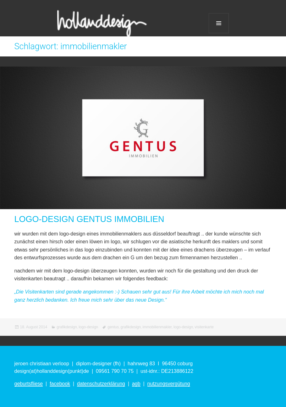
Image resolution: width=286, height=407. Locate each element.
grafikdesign (67, 327)
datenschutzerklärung (101, 383)
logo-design (88, 327)
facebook (60, 383)
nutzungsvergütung (168, 383)
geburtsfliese (28, 383)
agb (136, 383)
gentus (113, 327)
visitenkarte (204, 327)
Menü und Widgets (219, 23)
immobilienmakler (157, 327)
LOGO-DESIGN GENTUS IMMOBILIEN (89, 219)
